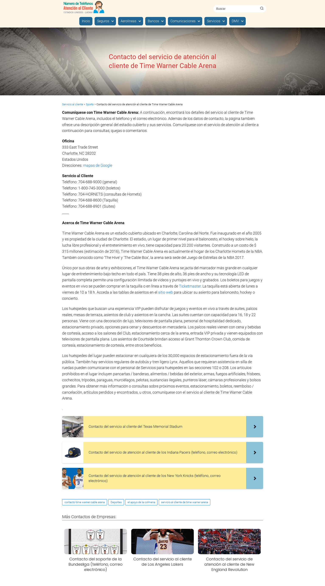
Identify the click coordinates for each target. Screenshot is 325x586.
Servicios (213, 21)
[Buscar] (261, 8)
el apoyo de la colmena (141, 502)
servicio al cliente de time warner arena (184, 502)
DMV (235, 21)
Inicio (86, 21)
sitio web (165, 292)
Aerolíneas (128, 21)
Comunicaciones (182, 21)
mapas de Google (97, 165)
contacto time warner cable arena (84, 502)
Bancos (153, 21)
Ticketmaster (190, 286)
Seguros (103, 21)
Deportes (116, 502)
